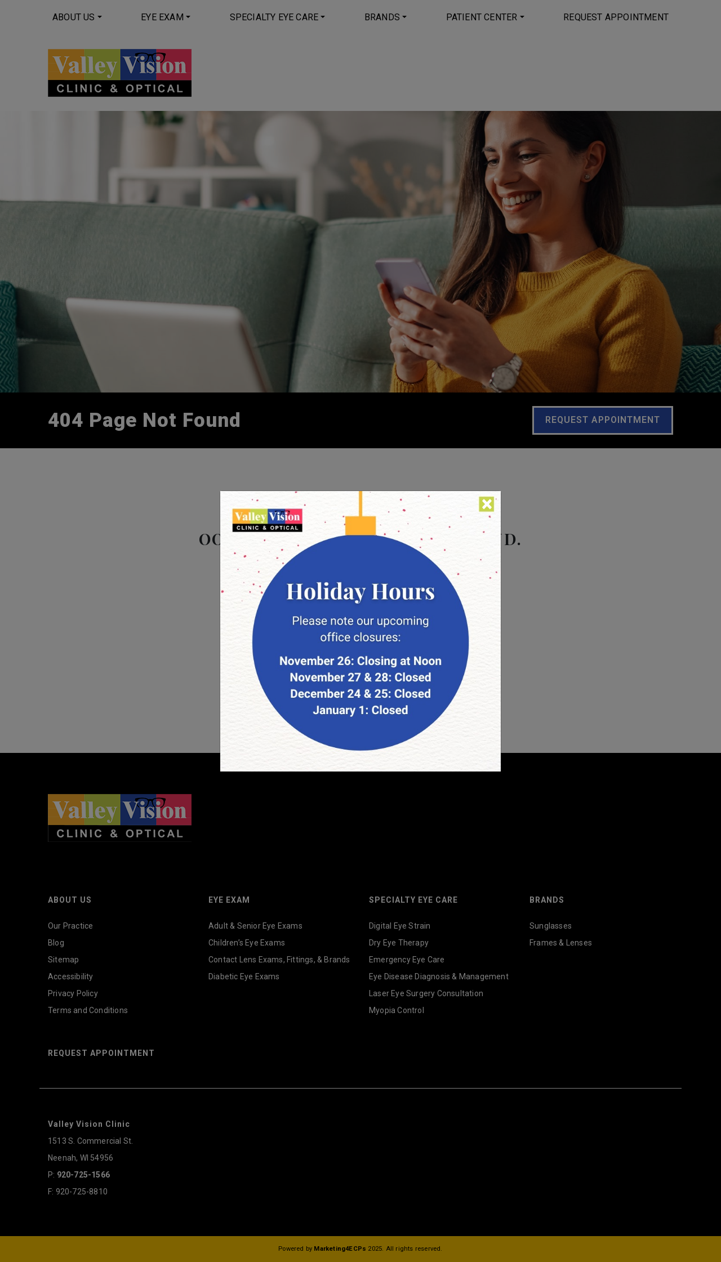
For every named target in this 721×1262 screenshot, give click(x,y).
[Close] (487, 504)
